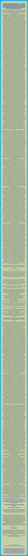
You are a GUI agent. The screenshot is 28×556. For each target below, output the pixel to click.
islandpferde (5, 523)
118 (21, 498)
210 (9, 499)
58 (9, 498)
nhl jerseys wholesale (13, 500)
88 (5, 499)
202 (8, 498)
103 (24, 498)
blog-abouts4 (23, 501)
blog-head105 (16, 552)
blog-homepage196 (10, 550)
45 (14, 499)
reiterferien (17, 509)
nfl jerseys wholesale (5, 500)
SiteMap (6, 498)
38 (20, 499)
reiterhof (22, 504)
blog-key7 (8, 551)
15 (13, 499)
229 (17, 499)
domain (11, 545)
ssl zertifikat (15, 545)
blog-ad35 (16, 551)
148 (13, 498)
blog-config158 (12, 551)
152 (16, 499)
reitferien (9, 507)
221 (15, 498)
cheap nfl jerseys (18, 501)
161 (22, 498)
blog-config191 (16, 550)
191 (19, 498)
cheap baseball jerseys (20, 500)
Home (4, 498)
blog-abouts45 (15, 549)
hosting (9, 545)
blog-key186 (20, 551)
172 (11, 498)
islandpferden (23, 509)
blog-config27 (10, 548)
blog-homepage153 (11, 552)
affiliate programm (21, 545)
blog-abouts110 (21, 550)
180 (12, 499)
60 (10, 499)
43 (12, 498)
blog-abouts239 (10, 549)
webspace (5, 545)
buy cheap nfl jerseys (12, 501)
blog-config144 (5, 548)
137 (19, 499)
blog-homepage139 (16, 548)
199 (21, 499)
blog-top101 (19, 549)
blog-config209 (20, 552)
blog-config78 (21, 548)
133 (17, 498)
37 (18, 498)
